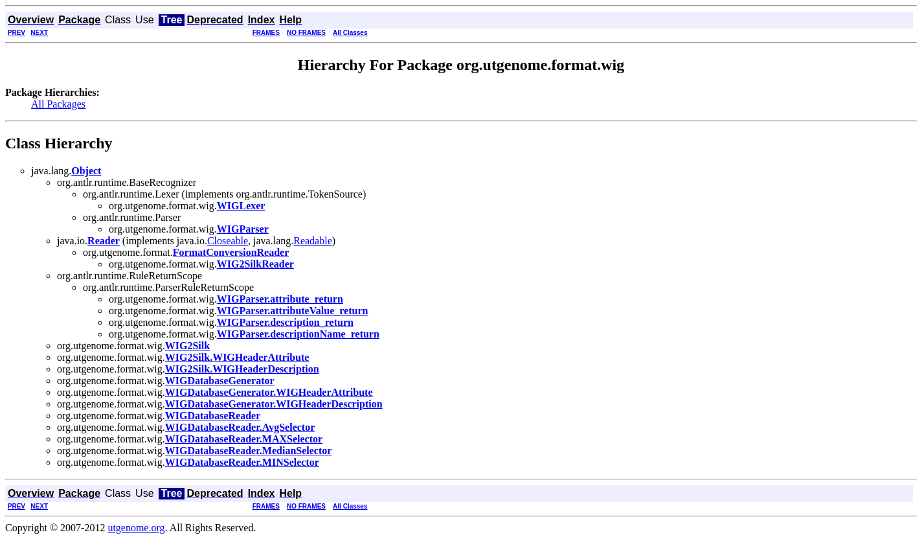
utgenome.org (135, 527)
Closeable (227, 240)
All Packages (58, 103)
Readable (312, 240)
